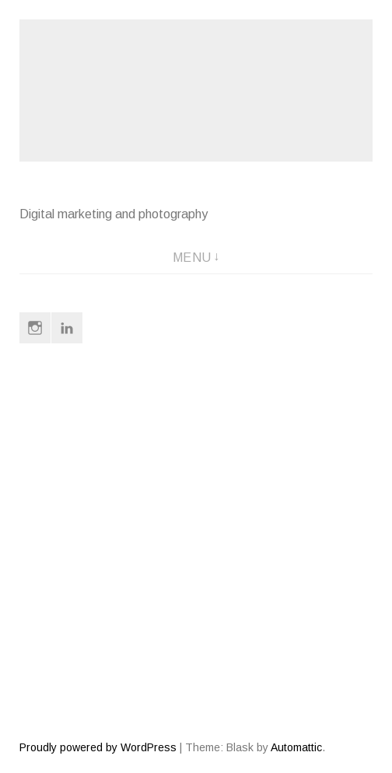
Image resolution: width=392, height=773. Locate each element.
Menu (192, 257)
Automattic (296, 747)
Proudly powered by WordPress (98, 747)
